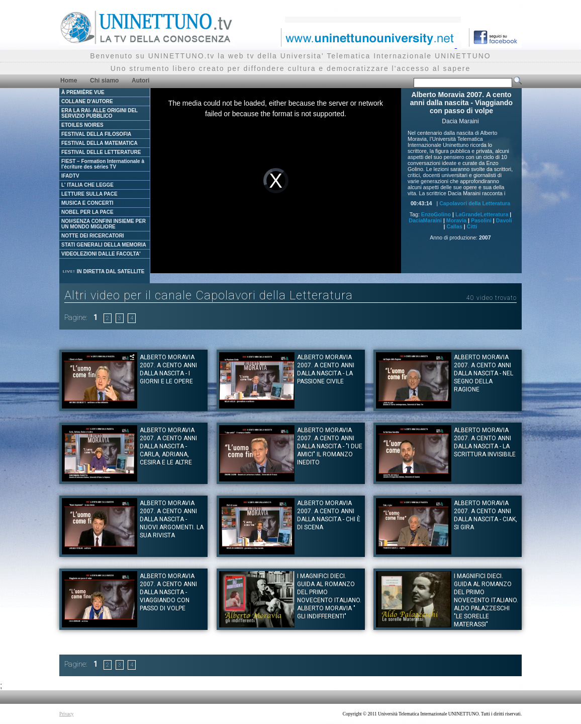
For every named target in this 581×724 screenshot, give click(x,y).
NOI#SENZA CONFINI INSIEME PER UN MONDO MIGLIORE (103, 223)
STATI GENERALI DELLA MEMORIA (103, 245)
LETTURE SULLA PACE (89, 194)
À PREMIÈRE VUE (83, 92)
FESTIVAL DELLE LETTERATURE (101, 152)
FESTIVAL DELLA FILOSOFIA (96, 134)
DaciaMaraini (425, 220)
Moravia (456, 220)
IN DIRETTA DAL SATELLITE (103, 271)
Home (68, 80)
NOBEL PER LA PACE (87, 212)
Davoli (504, 220)
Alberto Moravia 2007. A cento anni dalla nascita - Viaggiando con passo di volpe (168, 592)
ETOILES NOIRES (82, 125)
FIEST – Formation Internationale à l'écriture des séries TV (102, 164)
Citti (472, 226)
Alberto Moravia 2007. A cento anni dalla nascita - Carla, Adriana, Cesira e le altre (168, 446)
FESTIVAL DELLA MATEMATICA (99, 143)
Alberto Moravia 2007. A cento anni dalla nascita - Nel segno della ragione (483, 373)
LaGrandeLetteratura (481, 214)
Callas (454, 226)
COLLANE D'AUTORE (87, 101)
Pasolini (481, 220)
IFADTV (70, 176)
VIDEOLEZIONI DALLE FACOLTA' (101, 254)
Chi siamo (104, 80)
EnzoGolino (436, 214)
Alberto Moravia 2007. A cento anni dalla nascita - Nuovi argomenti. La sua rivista (172, 519)
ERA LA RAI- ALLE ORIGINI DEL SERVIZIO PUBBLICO (99, 113)
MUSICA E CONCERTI (87, 203)
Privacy (66, 713)
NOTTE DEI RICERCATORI (92, 235)
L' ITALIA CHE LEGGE (87, 185)
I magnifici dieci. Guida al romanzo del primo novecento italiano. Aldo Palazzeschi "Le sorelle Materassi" (486, 600)
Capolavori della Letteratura (474, 203)
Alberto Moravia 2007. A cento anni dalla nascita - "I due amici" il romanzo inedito (329, 446)
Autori (140, 80)
